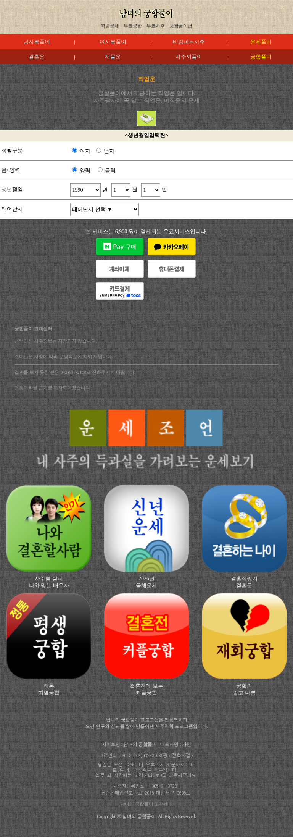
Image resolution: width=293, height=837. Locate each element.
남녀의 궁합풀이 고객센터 (146, 804)
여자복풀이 (113, 42)
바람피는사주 (189, 42)
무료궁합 (133, 26)
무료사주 (155, 26)
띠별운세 (110, 26)
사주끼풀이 (188, 57)
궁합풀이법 (180, 26)
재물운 (113, 57)
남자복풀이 (36, 42)
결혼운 (37, 57)
